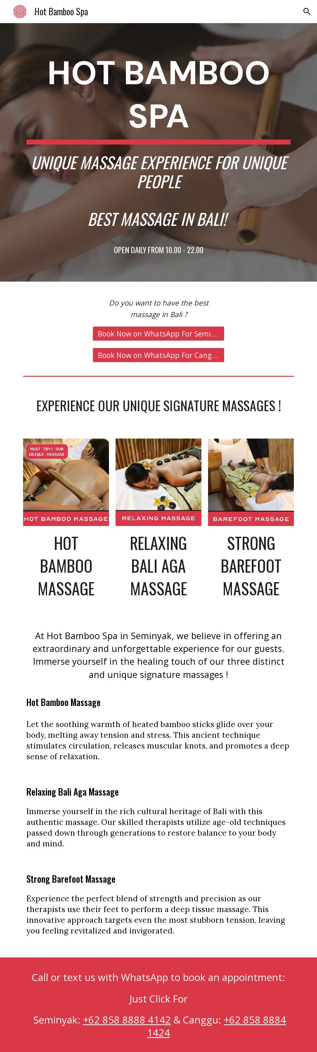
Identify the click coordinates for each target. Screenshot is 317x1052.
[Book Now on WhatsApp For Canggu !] (158, 355)
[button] (307, 11)
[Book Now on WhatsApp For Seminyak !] (158, 333)
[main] (158, 152)
